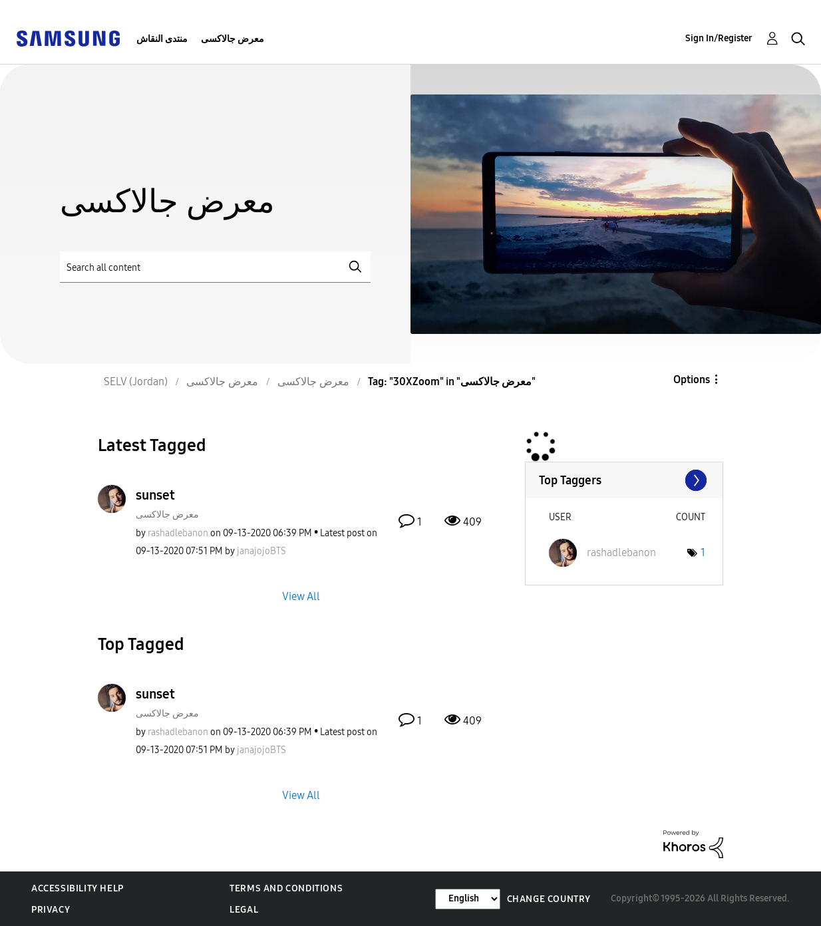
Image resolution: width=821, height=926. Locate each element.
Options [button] (691, 379)
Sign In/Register (718, 38)
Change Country (549, 899)
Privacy (50, 909)
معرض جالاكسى (232, 39)
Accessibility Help (77, 888)
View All (301, 595)
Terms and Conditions (286, 888)
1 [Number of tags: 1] (703, 552)
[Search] (215, 267)
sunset (155, 495)
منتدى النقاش (162, 39)
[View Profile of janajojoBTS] (261, 551)
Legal (244, 909)
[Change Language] (467, 899)
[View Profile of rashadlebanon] (178, 533)
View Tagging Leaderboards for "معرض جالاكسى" (624, 480)
